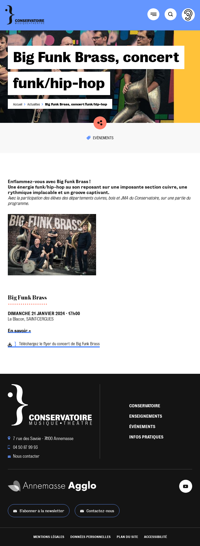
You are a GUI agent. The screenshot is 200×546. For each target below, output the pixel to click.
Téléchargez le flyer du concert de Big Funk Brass (54, 345)
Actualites (33, 104)
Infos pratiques (146, 437)
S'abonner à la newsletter (38, 511)
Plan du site (127, 537)
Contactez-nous (97, 511)
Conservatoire (144, 406)
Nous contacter (24, 456)
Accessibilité (155, 537)
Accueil (17, 104)
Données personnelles (90, 537)
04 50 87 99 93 (23, 447)
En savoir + (19, 330)
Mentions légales (48, 537)
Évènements (142, 426)
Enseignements (145, 416)
